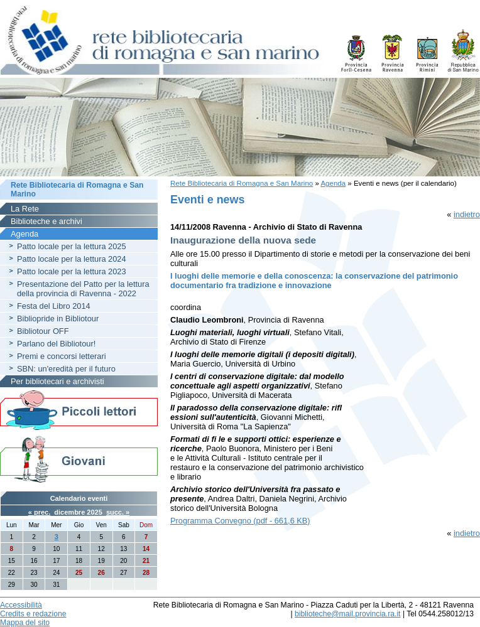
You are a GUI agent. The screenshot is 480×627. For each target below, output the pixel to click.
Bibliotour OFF (43, 331)
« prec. (39, 512)
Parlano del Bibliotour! (56, 343)
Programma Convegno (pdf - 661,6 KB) (240, 520)
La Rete (25, 208)
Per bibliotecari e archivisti (57, 381)
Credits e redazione (33, 613)
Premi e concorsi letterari (61, 356)
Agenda (333, 183)
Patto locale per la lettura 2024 (71, 259)
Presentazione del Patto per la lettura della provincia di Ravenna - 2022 (83, 288)
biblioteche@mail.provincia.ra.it (347, 613)
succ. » (117, 512)
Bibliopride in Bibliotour (58, 318)
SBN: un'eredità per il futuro (66, 368)
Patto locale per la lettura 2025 (71, 246)
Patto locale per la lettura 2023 (71, 271)
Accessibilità (21, 605)
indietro (467, 214)
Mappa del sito (25, 622)
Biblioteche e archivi (46, 221)
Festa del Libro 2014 (53, 306)
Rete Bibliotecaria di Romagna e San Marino (241, 183)
